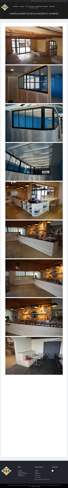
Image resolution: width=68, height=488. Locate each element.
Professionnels (34, 7)
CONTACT (65, 1)
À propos (15, 6)
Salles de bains (30, 6)
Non (30, 486)
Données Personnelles (46, 479)
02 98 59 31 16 (60, 1)
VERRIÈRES (52, 6)
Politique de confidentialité (36, 486)
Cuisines (22, 6)
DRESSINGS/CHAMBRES (42, 6)
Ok (28, 486)
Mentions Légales (38, 479)
